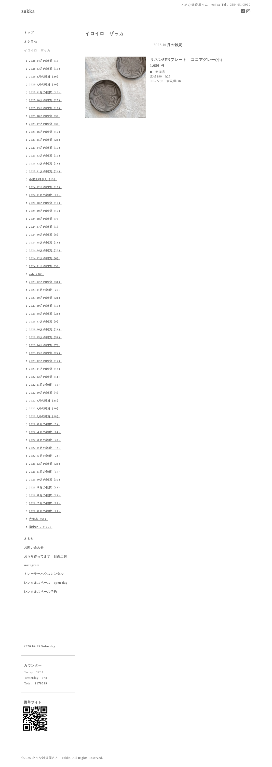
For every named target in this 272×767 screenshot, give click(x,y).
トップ (29, 32)
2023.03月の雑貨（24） (45, 353)
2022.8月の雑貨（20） (44, 408)
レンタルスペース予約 (40, 591)
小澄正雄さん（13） (43, 179)
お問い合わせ (34, 547)
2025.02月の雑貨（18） (45, 163)
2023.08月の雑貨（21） (45, 313)
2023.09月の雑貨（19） (45, 305)
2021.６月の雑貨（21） (45, 511)
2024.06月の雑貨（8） (44, 234)
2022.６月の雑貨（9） (44, 424)
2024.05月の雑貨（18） (45, 242)
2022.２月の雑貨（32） (45, 447)
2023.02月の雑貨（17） (45, 360)
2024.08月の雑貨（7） (44, 218)
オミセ (29, 538)
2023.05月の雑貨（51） (45, 337)
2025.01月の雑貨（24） (45, 171)
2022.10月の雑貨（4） (44, 392)
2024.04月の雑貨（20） (45, 250)
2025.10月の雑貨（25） (45, 100)
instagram (31, 565)
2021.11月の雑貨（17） (45, 471)
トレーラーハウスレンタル (44, 574)
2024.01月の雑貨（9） (44, 266)
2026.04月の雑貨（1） (44, 60)
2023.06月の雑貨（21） (45, 329)
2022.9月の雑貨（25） (44, 400)
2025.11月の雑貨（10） (45, 92)
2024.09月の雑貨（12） (45, 210)
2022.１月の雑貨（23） (45, 455)
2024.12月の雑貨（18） (45, 187)
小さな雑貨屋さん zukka (51, 758)
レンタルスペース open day (45, 582)
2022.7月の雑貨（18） (44, 416)
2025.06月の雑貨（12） (45, 131)
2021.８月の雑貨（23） (45, 495)
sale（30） (36, 274)
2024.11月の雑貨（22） (45, 195)
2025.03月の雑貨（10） (45, 155)
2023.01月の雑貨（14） (45, 368)
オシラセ (30, 41)
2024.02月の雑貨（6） (44, 258)
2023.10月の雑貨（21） (45, 297)
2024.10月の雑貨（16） (45, 202)
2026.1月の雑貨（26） (44, 84)
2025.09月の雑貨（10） (45, 108)
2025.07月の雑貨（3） (44, 123)
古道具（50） (38, 519)
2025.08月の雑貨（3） (44, 116)
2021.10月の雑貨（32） (45, 479)
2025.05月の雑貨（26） (45, 139)
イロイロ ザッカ (37, 50)
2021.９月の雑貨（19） (45, 487)
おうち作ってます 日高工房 (45, 556)
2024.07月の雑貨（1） (44, 226)
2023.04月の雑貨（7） (44, 345)
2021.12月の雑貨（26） (45, 463)
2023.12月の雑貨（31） (45, 281)
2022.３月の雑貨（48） (45, 439)
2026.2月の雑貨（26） (44, 76)
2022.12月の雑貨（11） (45, 376)
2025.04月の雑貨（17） (45, 147)
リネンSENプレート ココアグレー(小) (186, 60)
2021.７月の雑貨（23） (45, 503)
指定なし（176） (40, 526)
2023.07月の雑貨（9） (44, 321)
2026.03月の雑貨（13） (45, 68)
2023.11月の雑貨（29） (45, 289)
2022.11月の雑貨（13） (45, 384)
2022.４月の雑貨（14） (45, 432)
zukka (28, 11)
